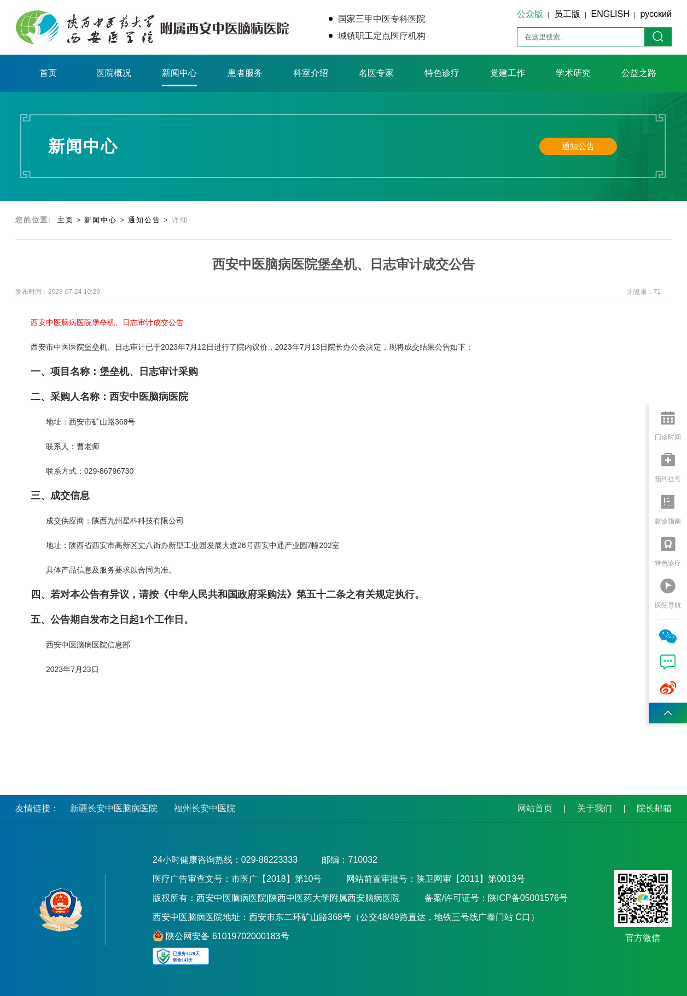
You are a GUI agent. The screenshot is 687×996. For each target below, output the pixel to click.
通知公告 (578, 146)
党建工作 (507, 73)
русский (656, 14)
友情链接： (37, 808)
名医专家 (376, 73)
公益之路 (638, 73)
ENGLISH (610, 14)
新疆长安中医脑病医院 (114, 808)
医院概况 (113, 73)
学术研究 (573, 73)
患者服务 (245, 73)
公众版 (530, 14)
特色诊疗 (441, 73)
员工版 (567, 14)
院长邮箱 (654, 808)
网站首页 (534, 808)
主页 (65, 220)
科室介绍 (310, 73)
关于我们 (594, 808)
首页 (48, 73)
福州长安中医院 (204, 808)
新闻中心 (179, 73)
